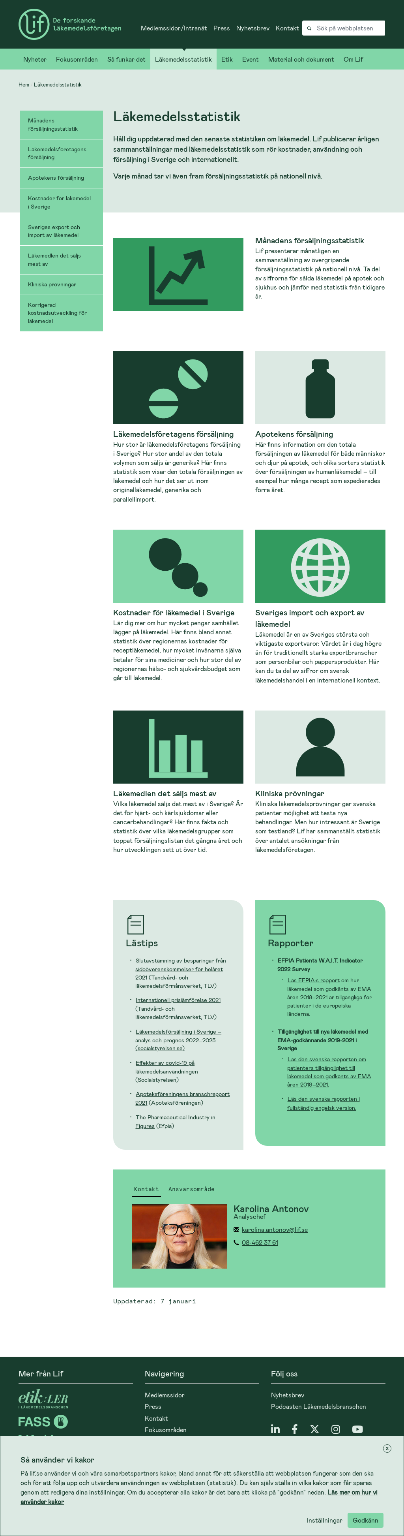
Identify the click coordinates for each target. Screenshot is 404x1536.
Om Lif (353, 59)
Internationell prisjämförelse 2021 (178, 999)
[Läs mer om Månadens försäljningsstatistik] (249, 274)
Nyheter (35, 59)
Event (250, 59)
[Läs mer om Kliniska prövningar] (320, 782)
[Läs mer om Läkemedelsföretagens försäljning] (178, 427)
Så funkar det (126, 59)
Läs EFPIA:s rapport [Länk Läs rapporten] (314, 980)
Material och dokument (301, 59)
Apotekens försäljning (56, 177)
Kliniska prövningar (52, 284)
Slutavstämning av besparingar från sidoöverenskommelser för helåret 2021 (180, 969)
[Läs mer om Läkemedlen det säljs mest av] (178, 782)
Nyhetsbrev (252, 28)
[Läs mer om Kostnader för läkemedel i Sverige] (178, 606)
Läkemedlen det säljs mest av (54, 259)
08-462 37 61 (260, 1242)
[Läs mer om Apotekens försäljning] (320, 422)
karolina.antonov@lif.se (275, 1229)
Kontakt (287, 28)
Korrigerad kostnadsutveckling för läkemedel (57, 313)
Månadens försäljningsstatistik (53, 124)
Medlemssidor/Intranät (174, 28)
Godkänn (365, 1520)
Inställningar (324, 1520)
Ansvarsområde (191, 1189)
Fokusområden (77, 59)
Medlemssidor (165, 1395)
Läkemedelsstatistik (183, 59)
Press (221, 28)
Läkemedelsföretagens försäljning (57, 153)
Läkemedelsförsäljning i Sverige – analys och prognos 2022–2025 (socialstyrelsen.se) (178, 1040)
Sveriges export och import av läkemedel (54, 231)
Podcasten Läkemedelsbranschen (318, 1406)
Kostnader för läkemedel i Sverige (59, 202)
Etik (227, 59)
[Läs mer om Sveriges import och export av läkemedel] (320, 607)
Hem (24, 84)
